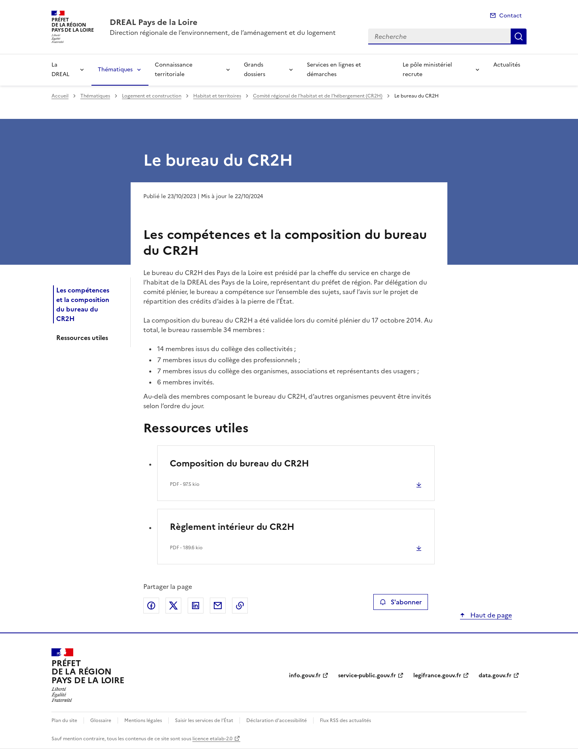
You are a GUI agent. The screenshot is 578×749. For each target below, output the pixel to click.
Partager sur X (173, 605)
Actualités (506, 65)
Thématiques (115, 69)
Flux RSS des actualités (345, 720)
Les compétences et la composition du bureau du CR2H (82, 304)
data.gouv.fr (495, 675)
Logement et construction (151, 95)
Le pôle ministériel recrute (427, 69)
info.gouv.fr (305, 675)
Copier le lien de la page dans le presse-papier (240, 605)
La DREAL (60, 69)
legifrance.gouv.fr (437, 675)
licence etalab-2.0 (212, 738)
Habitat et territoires (217, 95)
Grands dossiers (254, 69)
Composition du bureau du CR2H (239, 463)
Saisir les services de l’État (204, 720)
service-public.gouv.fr (367, 675)
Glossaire (100, 720)
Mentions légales (143, 720)
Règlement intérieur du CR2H (232, 526)
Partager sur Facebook (151, 605)
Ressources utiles (82, 337)
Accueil (59, 95)
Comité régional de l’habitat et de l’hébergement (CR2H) (317, 95)
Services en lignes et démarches (334, 69)
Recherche (519, 36)
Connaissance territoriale (173, 69)
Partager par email (218, 605)
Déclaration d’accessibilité (276, 720)
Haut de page (490, 615)
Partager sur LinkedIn (195, 605)
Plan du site (64, 720)
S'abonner (400, 602)
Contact (510, 15)
